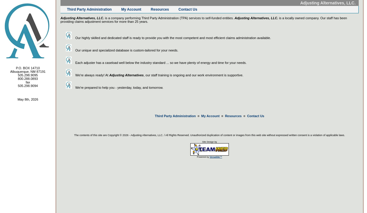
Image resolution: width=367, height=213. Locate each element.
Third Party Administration (89, 9)
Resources (160, 9)
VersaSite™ (216, 157)
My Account (131, 9)
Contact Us (187, 9)
